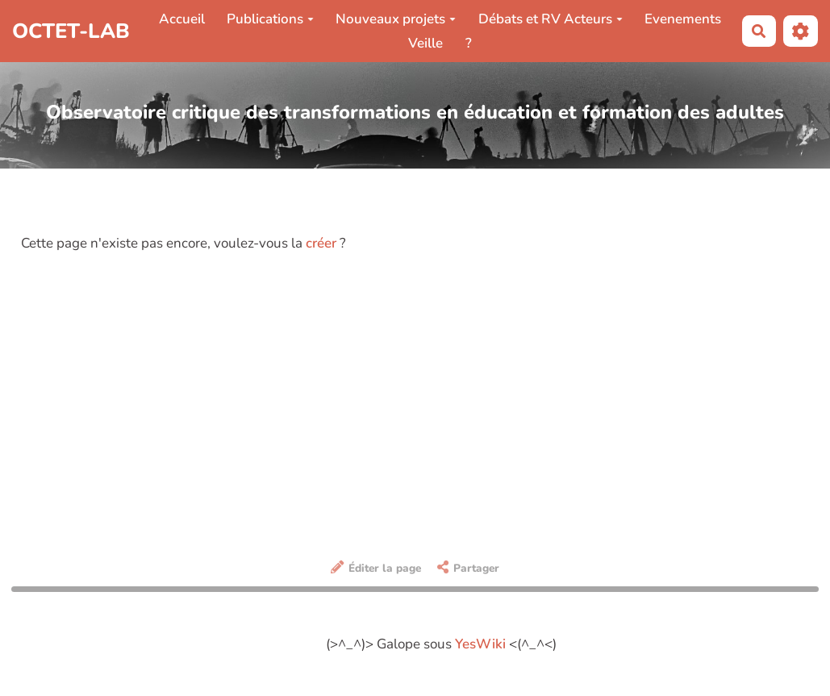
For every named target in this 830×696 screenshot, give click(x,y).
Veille (425, 43)
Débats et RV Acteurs (550, 19)
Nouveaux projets (396, 19)
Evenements (682, 19)
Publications (270, 19)
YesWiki (480, 644)
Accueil (182, 19)
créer (321, 243)
